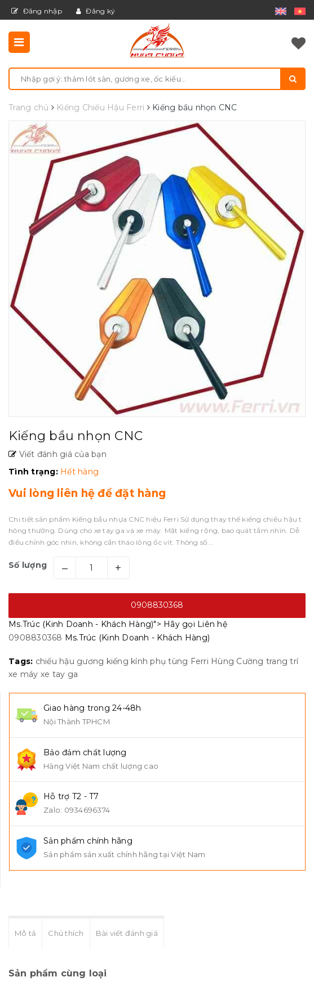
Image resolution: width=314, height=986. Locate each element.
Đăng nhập (36, 11)
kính (139, 661)
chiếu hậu (55, 661)
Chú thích (65, 933)
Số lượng (27, 565)
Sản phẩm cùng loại (57, 973)
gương (90, 661)
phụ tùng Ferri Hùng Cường (206, 661)
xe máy (23, 674)
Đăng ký (95, 11)
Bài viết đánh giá (127, 933)
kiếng (118, 661)
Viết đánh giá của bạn (61, 454)
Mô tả (25, 933)
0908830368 (157, 605)
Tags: (22, 661)
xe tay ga (59, 674)
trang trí (282, 661)
